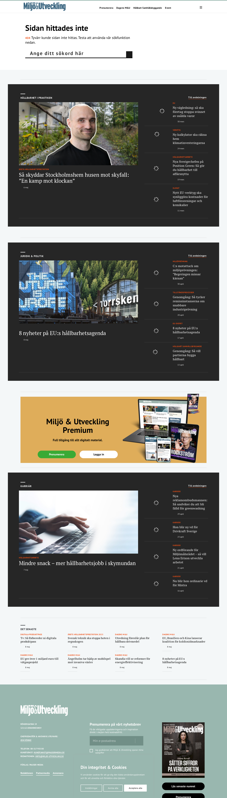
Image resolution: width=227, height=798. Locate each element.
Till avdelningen (197, 97)
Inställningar (91, 788)
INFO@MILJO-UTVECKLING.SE (49, 756)
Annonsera (58, 773)
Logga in (98, 454)
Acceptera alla (135, 788)
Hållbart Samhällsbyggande (147, 7)
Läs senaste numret (183, 786)
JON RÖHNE (25, 740)
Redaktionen (26, 773)
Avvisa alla (113, 788)
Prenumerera (106, 7)
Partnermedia (43, 773)
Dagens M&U (123, 7)
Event (168, 7)
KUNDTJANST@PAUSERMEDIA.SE (49, 752)
